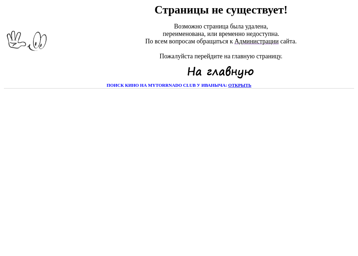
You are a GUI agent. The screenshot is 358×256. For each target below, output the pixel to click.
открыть (239, 85)
